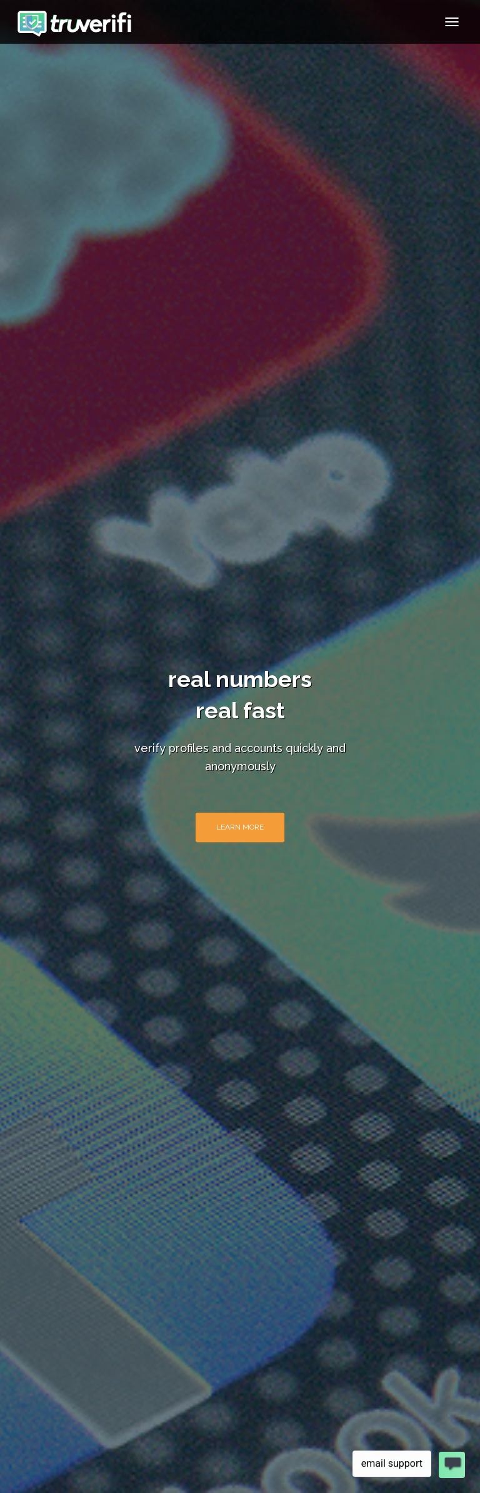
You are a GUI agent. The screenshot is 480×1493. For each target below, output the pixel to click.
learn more (240, 827)
